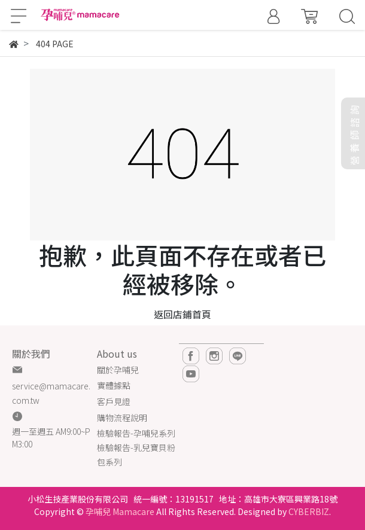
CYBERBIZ (308, 511)
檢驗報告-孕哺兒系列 (136, 433)
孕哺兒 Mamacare (120, 511)
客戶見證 (113, 401)
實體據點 (113, 385)
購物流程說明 (122, 418)
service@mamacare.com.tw (51, 393)
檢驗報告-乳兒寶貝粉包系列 (136, 454)
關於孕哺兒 (118, 370)
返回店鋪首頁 (182, 314)
